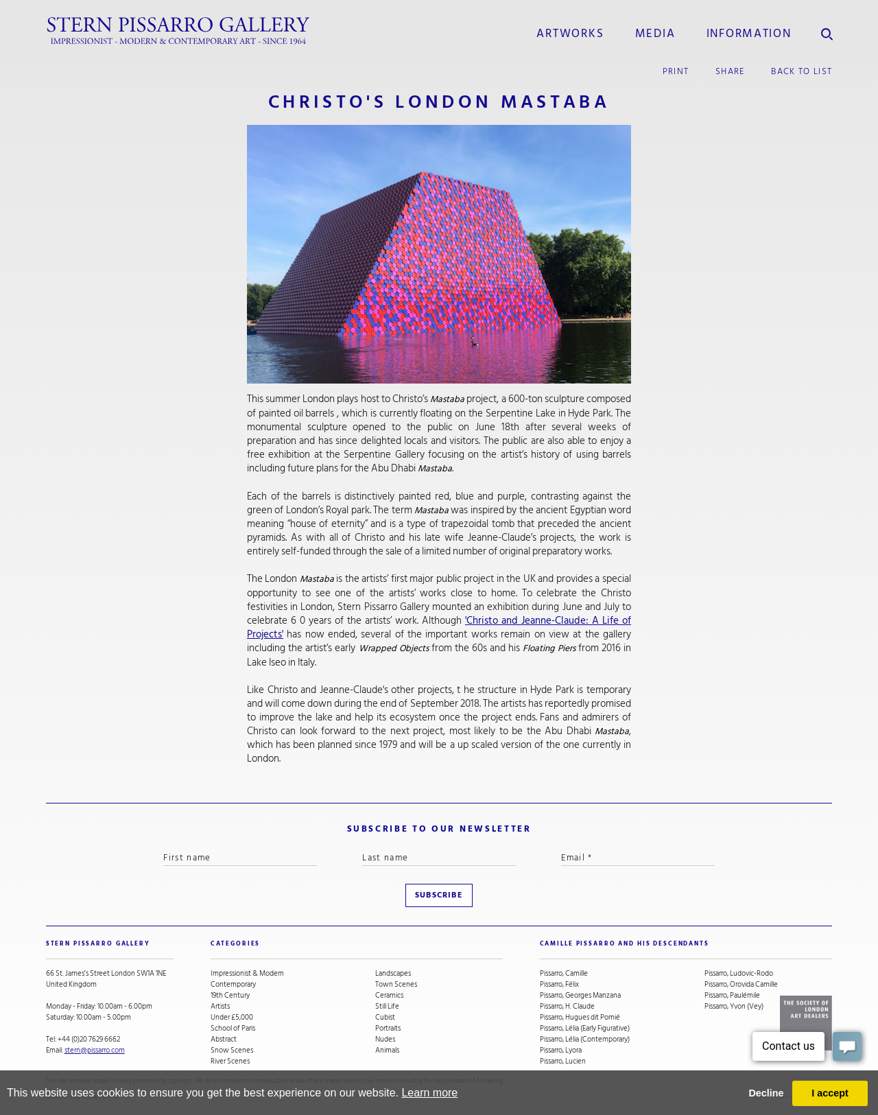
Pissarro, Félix (559, 984)
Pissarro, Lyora (561, 1050)
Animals (387, 1050)
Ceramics (389, 995)
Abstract (224, 1039)
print (676, 71)
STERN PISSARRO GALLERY (98, 944)
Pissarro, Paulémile (732, 995)
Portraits (388, 1028)
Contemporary (233, 984)
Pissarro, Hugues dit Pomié (580, 1017)
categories (236, 944)
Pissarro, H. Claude (567, 1006)
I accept (830, 1093)
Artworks (570, 33)
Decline (765, 1093)
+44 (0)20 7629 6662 (89, 1039)
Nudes (385, 1039)
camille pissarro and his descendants (624, 944)
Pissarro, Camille (564, 973)
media (655, 33)
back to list (801, 71)
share (730, 71)
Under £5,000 (232, 1017)
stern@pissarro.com (94, 1050)
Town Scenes (396, 984)
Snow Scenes (232, 1050)
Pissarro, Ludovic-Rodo (738, 973)
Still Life (387, 1006)
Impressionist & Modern (247, 973)
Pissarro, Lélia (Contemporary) (585, 1039)
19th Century (230, 995)
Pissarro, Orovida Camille (741, 984)
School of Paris (233, 1028)
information (749, 33)
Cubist (385, 1017)
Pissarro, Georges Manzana (580, 995)
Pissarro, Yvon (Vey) (733, 1006)
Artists (220, 1006)
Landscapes (393, 973)
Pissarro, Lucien (563, 1061)
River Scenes (230, 1061)
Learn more (429, 1093)
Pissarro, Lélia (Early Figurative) (585, 1028)
